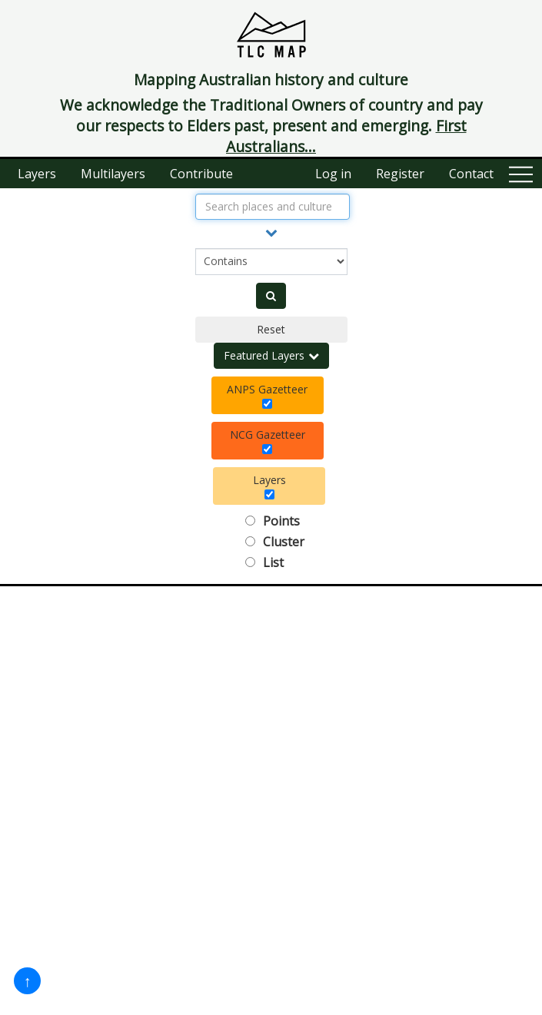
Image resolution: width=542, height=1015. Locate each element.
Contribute (201, 173)
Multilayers (113, 173)
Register (400, 173)
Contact (471, 173)
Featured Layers (271, 355)
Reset (271, 329)
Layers (37, 173)
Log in (333, 173)
